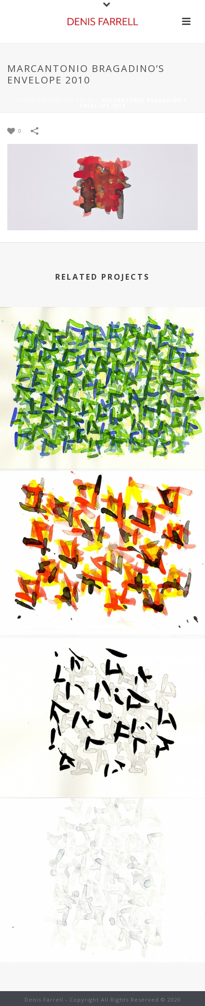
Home (27, 100)
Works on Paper (68, 100)
